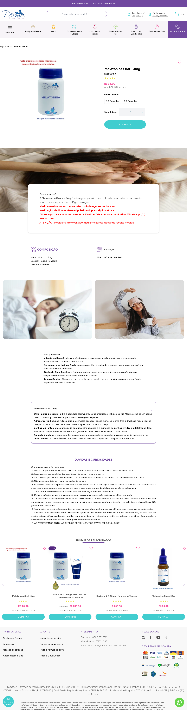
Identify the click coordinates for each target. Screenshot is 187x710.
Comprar (23, 617)
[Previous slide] (3, 584)
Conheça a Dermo (12, 638)
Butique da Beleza (33, 28)
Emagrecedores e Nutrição (74, 29)
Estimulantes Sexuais (95, 29)
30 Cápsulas (112, 101)
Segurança (8, 644)
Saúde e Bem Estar (157, 28)
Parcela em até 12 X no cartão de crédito (93, 3)
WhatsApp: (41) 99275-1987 (94, 641)
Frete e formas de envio (52, 649)
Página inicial (6, 46)
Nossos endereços (13, 649)
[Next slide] (184, 584)
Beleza (53, 28)
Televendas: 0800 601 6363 (94, 637)
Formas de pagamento (51, 644)
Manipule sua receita (50, 638)
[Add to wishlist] (179, 62)
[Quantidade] (131, 112)
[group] (50, 97)
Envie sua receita (177, 28)
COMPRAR (125, 124)
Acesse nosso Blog (13, 655)
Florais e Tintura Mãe (115, 29)
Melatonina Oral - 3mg (93, 408)
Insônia (24, 46)
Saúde (17, 46)
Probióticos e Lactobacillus (136, 29)
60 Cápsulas (130, 101)
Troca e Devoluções (49, 655)
